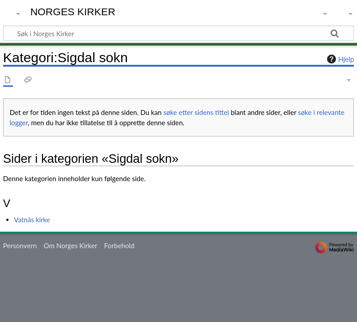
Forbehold (119, 246)
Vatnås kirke (32, 220)
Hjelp (339, 59)
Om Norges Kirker (70, 246)
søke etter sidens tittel (196, 112)
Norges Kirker (72, 12)
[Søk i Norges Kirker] (178, 33)
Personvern (20, 246)
